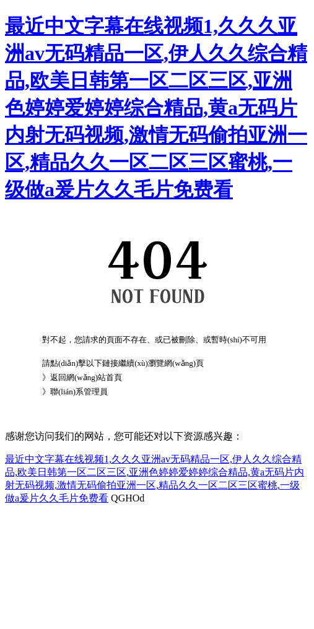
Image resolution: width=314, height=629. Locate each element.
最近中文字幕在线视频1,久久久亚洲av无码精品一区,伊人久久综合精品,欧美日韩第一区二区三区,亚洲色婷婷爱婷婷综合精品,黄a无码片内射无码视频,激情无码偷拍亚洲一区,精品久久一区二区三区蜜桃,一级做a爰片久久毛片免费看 (156, 108)
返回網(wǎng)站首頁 (86, 377)
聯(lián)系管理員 (79, 391)
